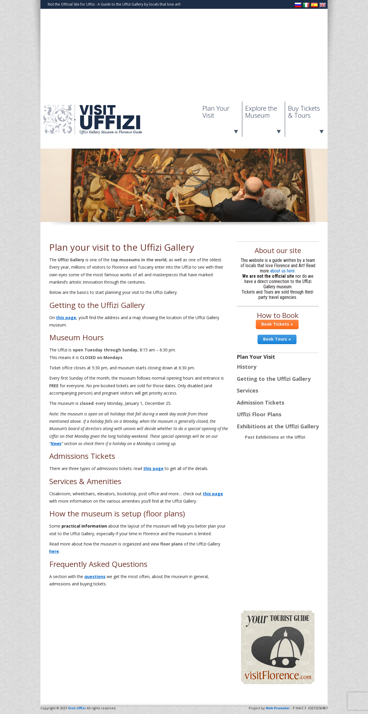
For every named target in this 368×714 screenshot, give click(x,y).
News (56, 443)
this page (66, 317)
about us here (282, 271)
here (54, 551)
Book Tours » (277, 339)
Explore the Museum (261, 112)
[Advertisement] (184, 57)
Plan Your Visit (215, 112)
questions (94, 576)
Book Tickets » (277, 324)
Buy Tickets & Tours (304, 112)
